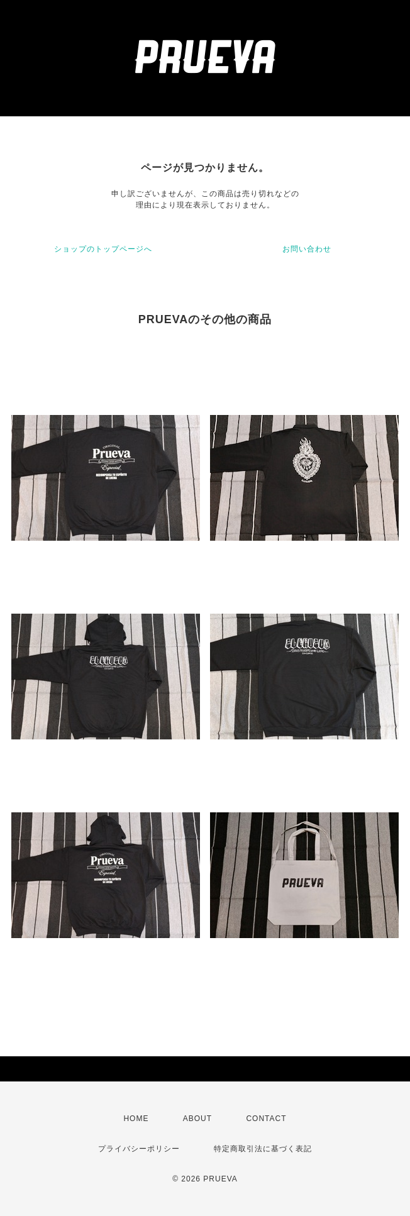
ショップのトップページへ (103, 249)
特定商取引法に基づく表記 (263, 1148)
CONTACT (266, 1118)
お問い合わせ (306, 249)
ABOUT (197, 1118)
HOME (135, 1118)
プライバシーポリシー (139, 1148)
